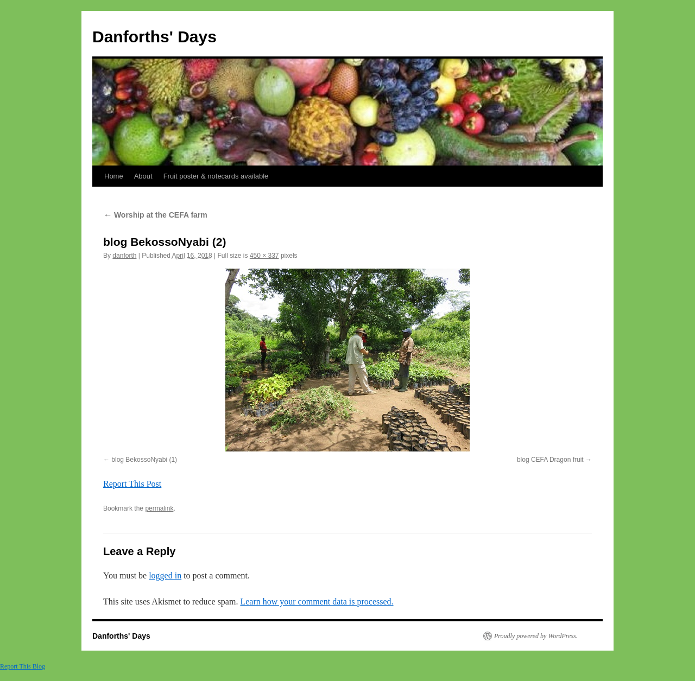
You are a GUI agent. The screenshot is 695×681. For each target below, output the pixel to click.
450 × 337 (264, 255)
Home (113, 176)
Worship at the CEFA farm (155, 215)
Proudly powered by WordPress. (536, 636)
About (143, 176)
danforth (124, 255)
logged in (165, 575)
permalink (159, 508)
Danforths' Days (154, 37)
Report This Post (132, 483)
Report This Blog (22, 666)
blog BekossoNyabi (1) (144, 459)
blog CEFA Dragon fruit (550, 459)
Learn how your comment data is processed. (316, 601)
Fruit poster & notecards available (216, 176)
